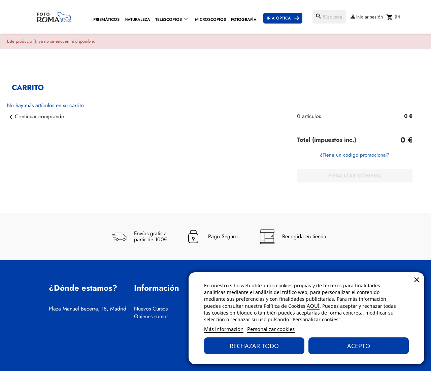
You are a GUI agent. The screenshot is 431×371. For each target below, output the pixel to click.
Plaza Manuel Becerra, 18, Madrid (87, 308)
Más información (223, 329)
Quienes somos (151, 316)
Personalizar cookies (271, 329)
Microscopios (210, 19)
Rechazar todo (254, 346)
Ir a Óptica (279, 18)
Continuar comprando (35, 116)
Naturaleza (137, 19)
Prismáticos (106, 19)
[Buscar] (329, 17)
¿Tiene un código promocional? (354, 155)
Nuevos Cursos (151, 308)
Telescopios (168, 19)
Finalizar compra (354, 175)
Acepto (358, 346)
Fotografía (244, 19)
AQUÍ (313, 305)
